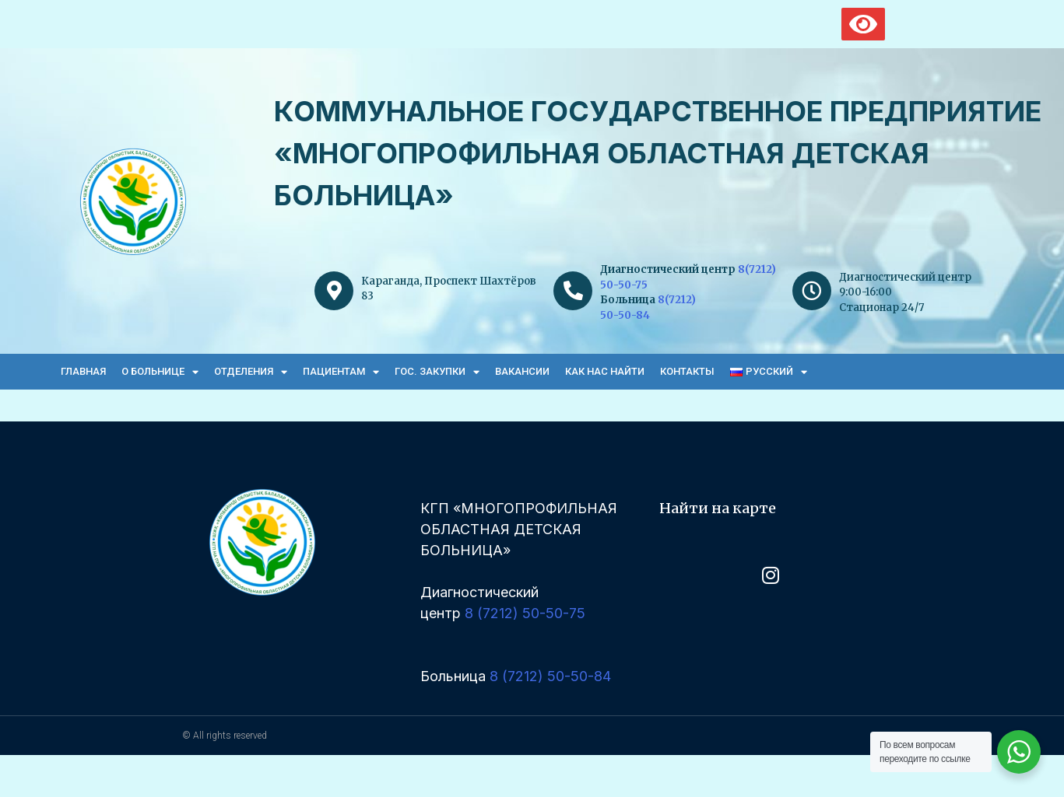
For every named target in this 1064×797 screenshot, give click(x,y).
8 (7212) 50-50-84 (550, 676)
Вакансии (522, 371)
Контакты (687, 371)
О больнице (159, 372)
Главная (83, 371)
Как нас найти (604, 371)
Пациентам (341, 372)
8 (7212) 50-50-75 (525, 613)
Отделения (250, 372)
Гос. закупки (437, 372)
